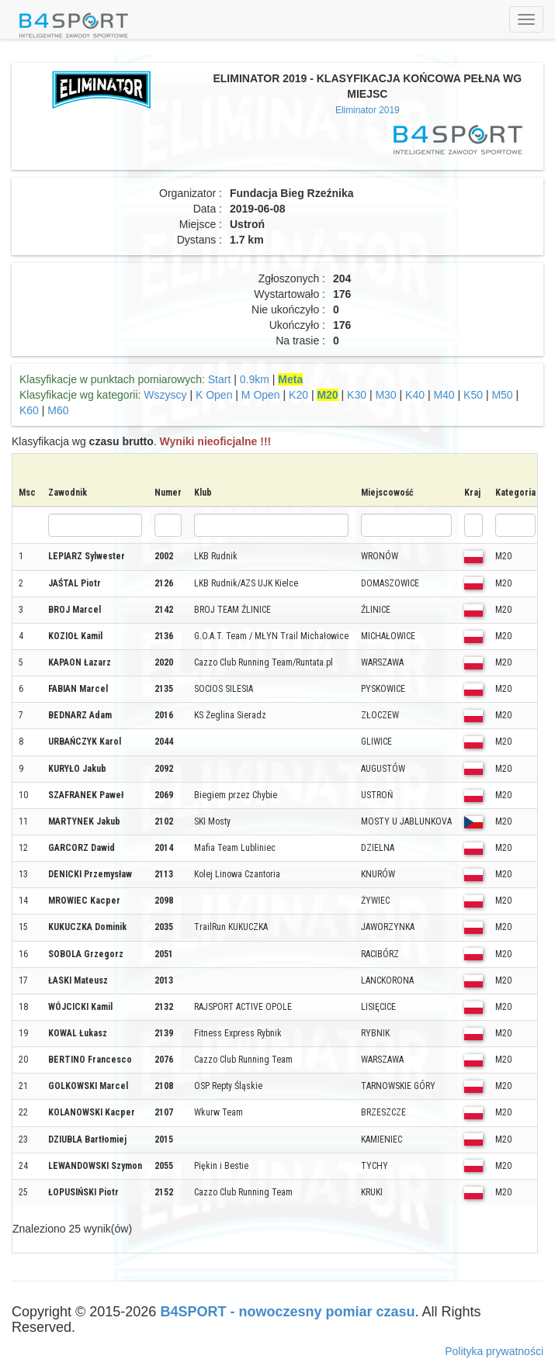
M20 (327, 395)
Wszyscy (165, 395)
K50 (473, 395)
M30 (385, 395)
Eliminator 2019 (367, 110)
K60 (29, 410)
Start (219, 379)
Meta (290, 379)
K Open (214, 395)
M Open (260, 395)
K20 (298, 395)
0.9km (254, 379)
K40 (415, 395)
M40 (443, 395)
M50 (501, 395)
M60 (57, 410)
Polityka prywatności (494, 1351)
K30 (356, 395)
